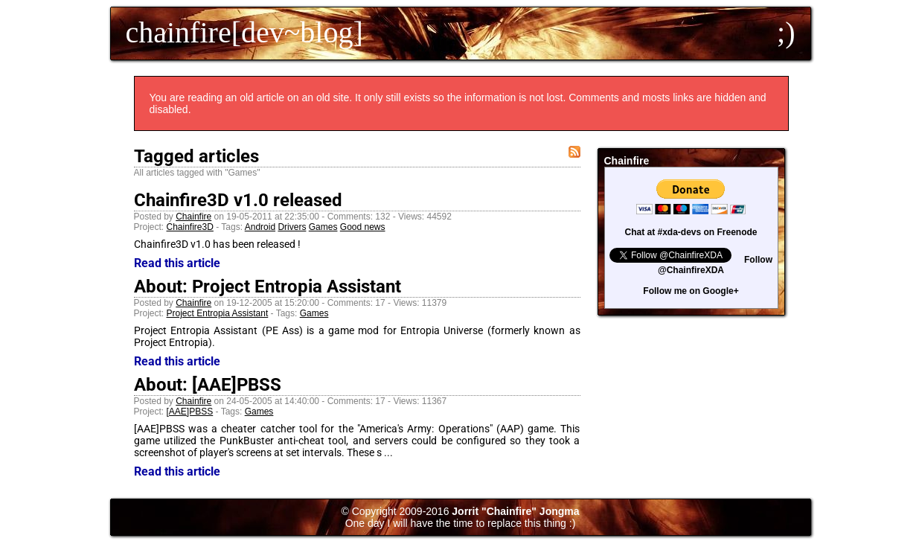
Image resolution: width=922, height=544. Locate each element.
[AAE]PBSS (190, 411)
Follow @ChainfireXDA (715, 265)
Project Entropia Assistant (218, 313)
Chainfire (193, 216)
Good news (362, 227)
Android (260, 227)
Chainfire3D (190, 227)
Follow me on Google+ (690, 291)
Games (323, 227)
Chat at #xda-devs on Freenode (690, 232)
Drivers (292, 227)
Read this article (177, 263)
